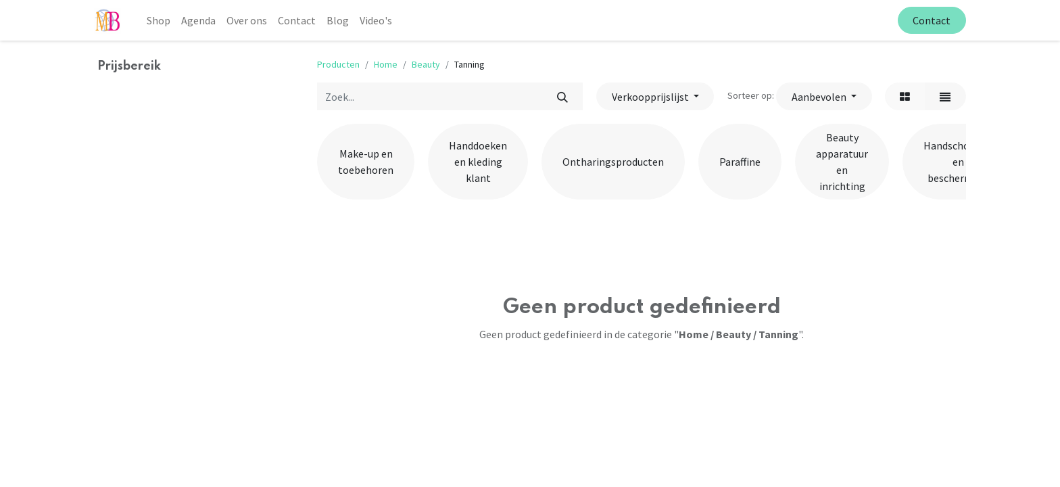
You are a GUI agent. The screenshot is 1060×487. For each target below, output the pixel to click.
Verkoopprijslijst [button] (651, 96)
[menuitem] (158, 20)
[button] (823, 96)
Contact (931, 20)
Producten (338, 64)
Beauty (426, 64)
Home (385, 64)
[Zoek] (562, 96)
